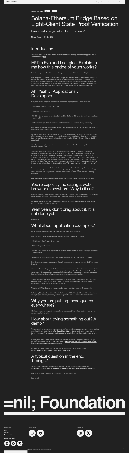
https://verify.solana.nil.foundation (58, 331)
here (44, 57)
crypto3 (47, 11)
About (114, 2)
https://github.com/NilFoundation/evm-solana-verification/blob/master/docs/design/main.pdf (63, 368)
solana (54, 11)
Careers (121, 2)
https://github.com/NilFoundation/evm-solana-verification (50, 350)
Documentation (105, 2)
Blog (97, 2)
